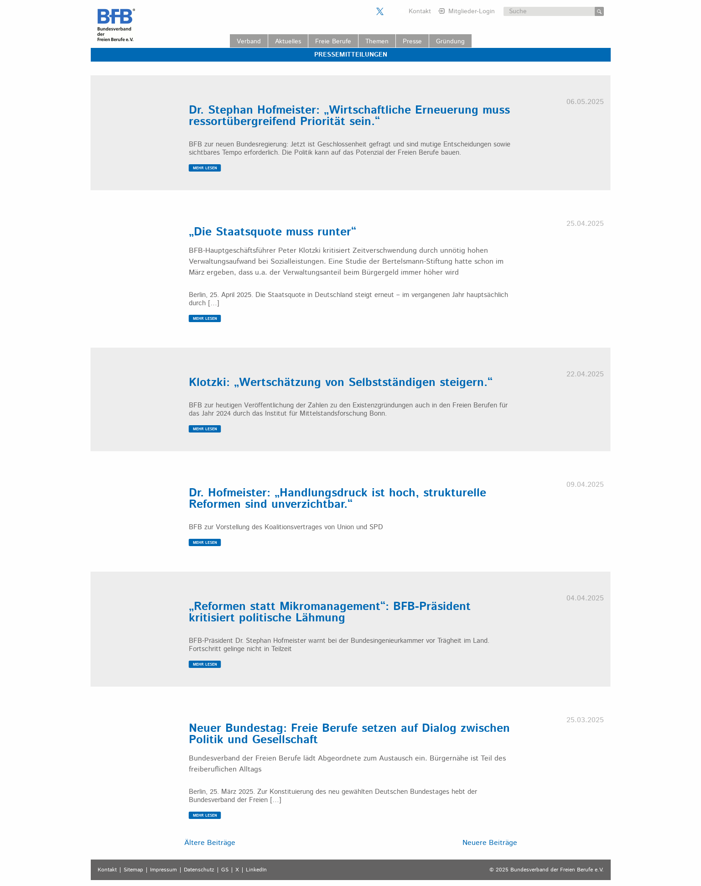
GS (224, 870)
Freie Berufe (333, 41)
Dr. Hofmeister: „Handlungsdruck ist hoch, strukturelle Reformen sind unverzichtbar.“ (337, 499)
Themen (377, 41)
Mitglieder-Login (471, 11)
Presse (412, 41)
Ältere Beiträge (209, 843)
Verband (249, 41)
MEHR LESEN (205, 168)
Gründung (450, 41)
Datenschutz (199, 870)
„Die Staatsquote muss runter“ (272, 232)
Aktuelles (288, 41)
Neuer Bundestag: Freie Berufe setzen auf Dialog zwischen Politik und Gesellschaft (349, 734)
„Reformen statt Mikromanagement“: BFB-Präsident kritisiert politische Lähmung (330, 612)
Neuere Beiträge (489, 843)
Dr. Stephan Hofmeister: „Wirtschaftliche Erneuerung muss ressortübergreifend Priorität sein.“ (349, 116)
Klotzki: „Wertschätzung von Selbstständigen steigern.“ (341, 383)
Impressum (163, 870)
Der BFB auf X (379, 11)
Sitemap (133, 870)
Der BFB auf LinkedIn (391, 11)
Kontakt (420, 11)
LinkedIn (256, 870)
